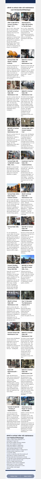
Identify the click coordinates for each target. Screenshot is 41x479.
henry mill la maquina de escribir (14, 444)
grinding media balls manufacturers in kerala (17, 457)
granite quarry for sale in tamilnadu (15, 464)
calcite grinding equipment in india (14, 448)
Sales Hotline (27, 476)
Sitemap (8, 468)
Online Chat (13, 476)
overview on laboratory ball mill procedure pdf (17, 454)
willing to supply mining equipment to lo (16, 439)
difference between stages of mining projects (17, 449)
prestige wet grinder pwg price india (15, 460)
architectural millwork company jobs (15, 446)
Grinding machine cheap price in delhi (15, 451)
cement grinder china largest (13, 467)
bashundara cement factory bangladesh (16, 462)
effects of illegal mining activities (14, 461)
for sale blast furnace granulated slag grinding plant (18, 458)
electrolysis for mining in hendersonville (16, 455)
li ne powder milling (11, 452)
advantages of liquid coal (12, 441)
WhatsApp (26, 10)
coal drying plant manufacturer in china (16, 465)
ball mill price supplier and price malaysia (16, 442)
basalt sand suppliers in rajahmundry (15, 445)
